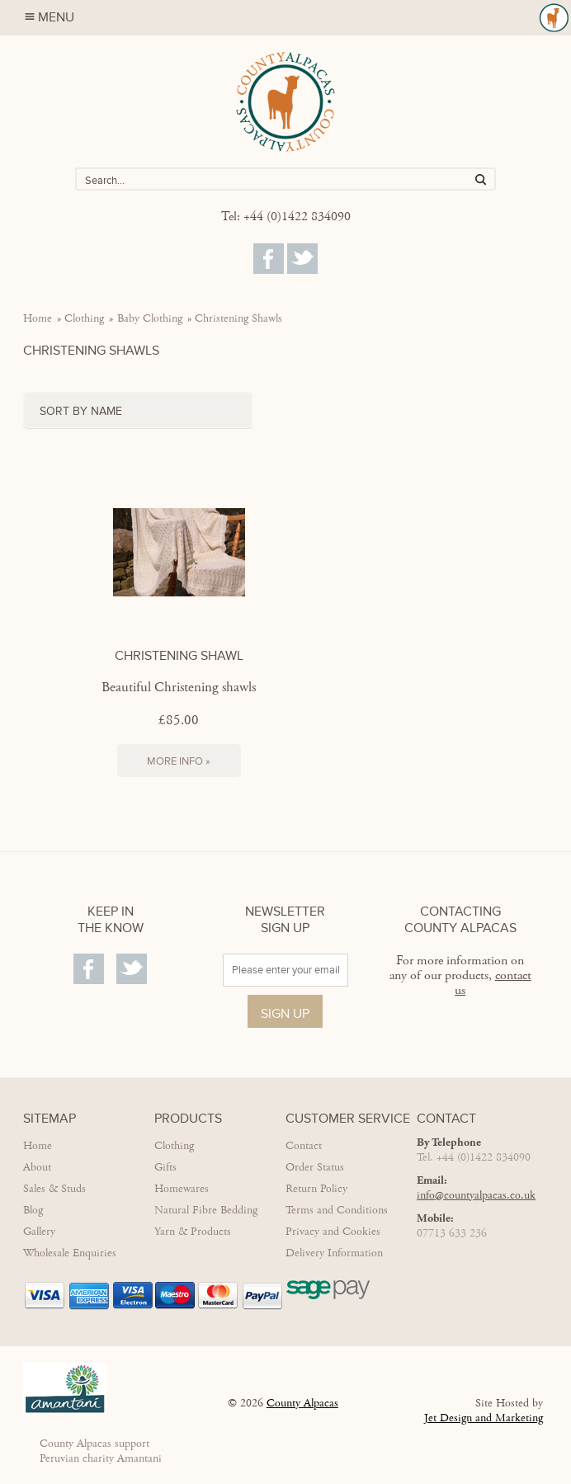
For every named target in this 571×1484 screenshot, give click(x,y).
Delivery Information (334, 1253)
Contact (304, 1145)
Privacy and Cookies (333, 1231)
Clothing (84, 318)
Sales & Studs (54, 1188)
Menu (298, 17)
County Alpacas (302, 1403)
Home (37, 318)
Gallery (39, 1231)
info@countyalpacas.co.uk (476, 1195)
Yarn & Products (192, 1231)
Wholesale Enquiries (69, 1253)
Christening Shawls (238, 318)
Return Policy (316, 1188)
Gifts (165, 1167)
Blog (33, 1210)
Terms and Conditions (337, 1210)
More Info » (178, 761)
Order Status (315, 1167)
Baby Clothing (149, 318)
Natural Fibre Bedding (205, 1210)
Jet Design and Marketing (483, 1418)
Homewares (181, 1188)
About (37, 1167)
